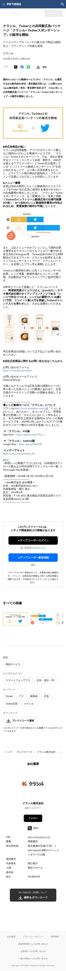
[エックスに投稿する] (15, 67)
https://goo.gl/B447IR (30, 444)
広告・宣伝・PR (45, 680)
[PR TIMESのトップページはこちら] (14, 4)
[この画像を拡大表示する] (15, 619)
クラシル (29, 703)
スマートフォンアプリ (18, 680)
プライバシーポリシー (33, 936)
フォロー (33, 818)
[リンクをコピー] (44, 67)
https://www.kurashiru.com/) (29, 408)
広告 (46, 696)
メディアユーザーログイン (33, 540)
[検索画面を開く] (62, 4)
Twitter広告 (12, 703)
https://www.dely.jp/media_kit (19, 453)
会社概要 (11, 936)
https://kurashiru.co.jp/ (39, 837)
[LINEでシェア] (28, 67)
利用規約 (55, 936)
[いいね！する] (6, 67)
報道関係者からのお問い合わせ (33, 943)
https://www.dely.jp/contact (17, 370)
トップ (8, 752)
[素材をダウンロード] (38, 67)
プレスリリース (25, 752)
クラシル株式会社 (46, 752)
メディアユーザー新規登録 (33, 557)
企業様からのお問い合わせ (33, 951)
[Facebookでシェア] (22, 67)
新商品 (34, 696)
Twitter (9, 696)
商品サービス (13, 664)
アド (21, 696)
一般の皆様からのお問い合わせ (33, 958)
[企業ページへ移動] (33, 785)
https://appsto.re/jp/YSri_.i (30, 434)
